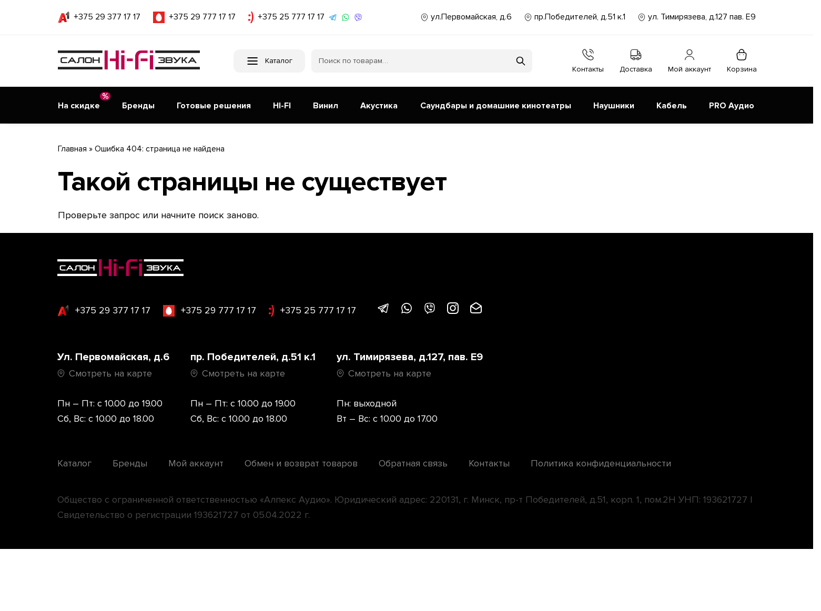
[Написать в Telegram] (333, 17)
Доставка (636, 61)
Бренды (130, 458)
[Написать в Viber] (358, 17)
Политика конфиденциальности (601, 458)
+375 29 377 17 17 (99, 17)
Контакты (588, 61)
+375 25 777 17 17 (286, 17)
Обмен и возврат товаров (301, 458)
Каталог (74, 458)
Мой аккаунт (689, 61)
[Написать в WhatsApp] (345, 17)
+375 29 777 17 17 (194, 17)
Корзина (742, 61)
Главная (72, 144)
